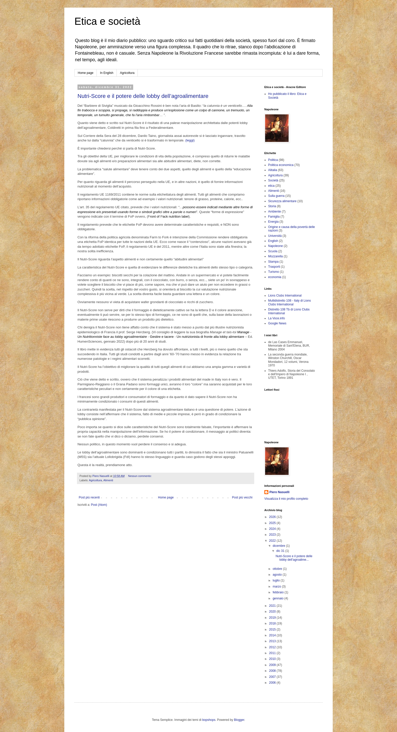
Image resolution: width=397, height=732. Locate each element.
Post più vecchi (242, 497)
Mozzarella (275, 256)
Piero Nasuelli (279, 492)
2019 (273, 617)
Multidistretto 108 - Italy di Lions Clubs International (289, 302)
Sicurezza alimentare (282, 201)
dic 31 (280, 551)
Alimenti (108, 480)
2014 (273, 635)
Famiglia (274, 216)
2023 (273, 534)
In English (106, 73)
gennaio (278, 598)
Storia (272, 206)
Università (275, 236)
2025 (273, 523)
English (273, 241)
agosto (278, 574)
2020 (273, 611)
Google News (277, 323)
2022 (273, 540)
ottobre (278, 569)
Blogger (239, 720)
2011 (273, 653)
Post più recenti (89, 497)
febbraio (279, 592)
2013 (273, 641)
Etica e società (107, 21)
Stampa (273, 261)
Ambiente (274, 211)
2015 (273, 629)
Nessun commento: (140, 475)
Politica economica (280, 165)
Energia (273, 221)
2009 (273, 665)
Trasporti (274, 266)
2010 (273, 659)
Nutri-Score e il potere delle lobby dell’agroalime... (293, 557)
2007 (273, 677)
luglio (277, 580)
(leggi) (190, 140)
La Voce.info (276, 318)
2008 (273, 671)
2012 (273, 647)
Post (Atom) (99, 505)
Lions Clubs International (285, 295)
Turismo (273, 272)
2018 (273, 623)
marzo (277, 586)
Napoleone (275, 246)
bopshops (208, 720)
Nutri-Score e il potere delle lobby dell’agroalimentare (142, 96)
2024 (273, 529)
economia (274, 277)
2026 (273, 517)
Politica (273, 160)
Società (273, 180)
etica (271, 185)
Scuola (272, 251)
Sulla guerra (276, 196)
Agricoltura (127, 73)
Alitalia (272, 170)
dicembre (279, 546)
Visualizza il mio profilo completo (286, 498)
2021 (273, 606)
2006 (273, 682)
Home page (85, 73)
